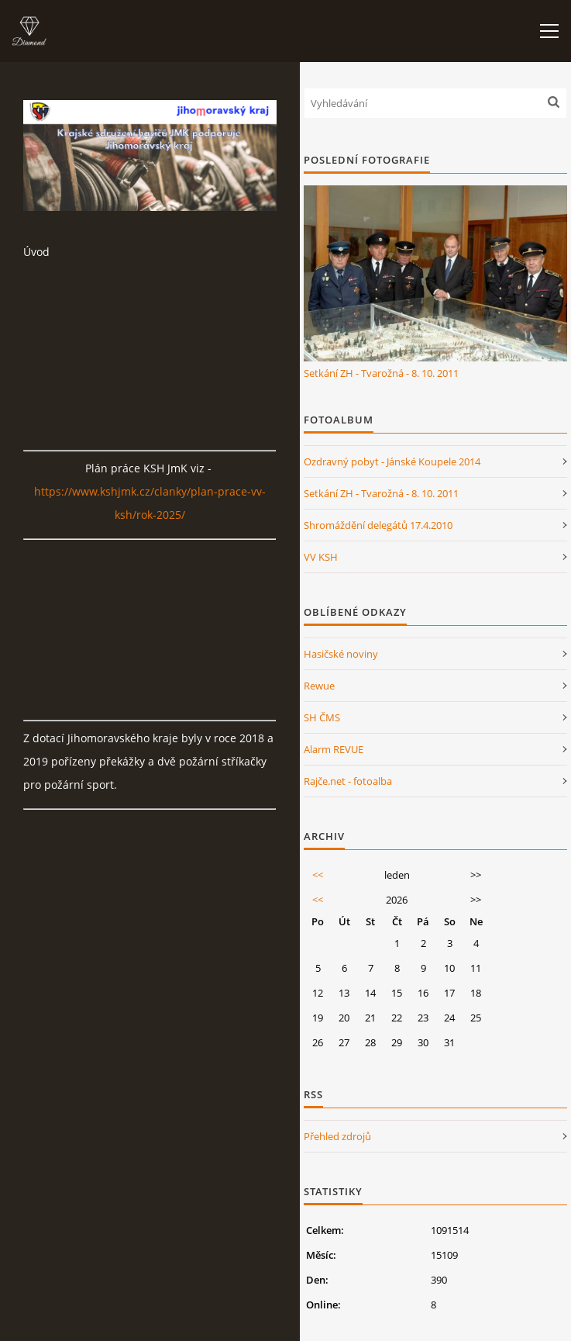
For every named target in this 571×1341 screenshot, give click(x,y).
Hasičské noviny (341, 654)
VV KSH (321, 557)
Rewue (319, 686)
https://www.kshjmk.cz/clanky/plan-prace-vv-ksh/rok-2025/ (150, 503)
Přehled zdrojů (337, 1136)
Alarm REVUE (333, 749)
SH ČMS (322, 717)
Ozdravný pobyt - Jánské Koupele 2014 (392, 461)
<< (317, 875)
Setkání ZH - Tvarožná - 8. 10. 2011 (381, 373)
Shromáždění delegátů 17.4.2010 (378, 525)
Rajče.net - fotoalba (348, 781)
